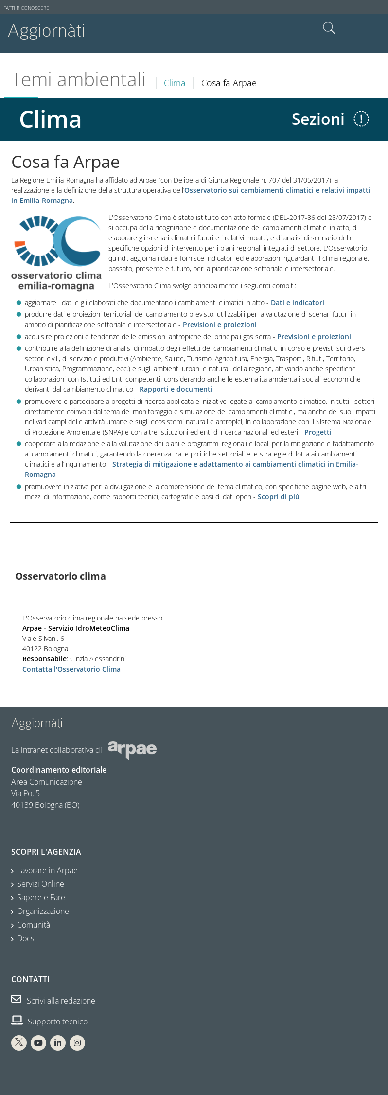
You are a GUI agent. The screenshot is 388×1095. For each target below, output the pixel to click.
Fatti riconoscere (26, 8)
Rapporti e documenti (176, 389)
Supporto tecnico (49, 1021)
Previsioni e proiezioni (220, 324)
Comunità (33, 924)
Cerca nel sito (329, 28)
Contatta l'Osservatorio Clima (71, 669)
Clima (175, 83)
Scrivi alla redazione (53, 1000)
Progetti (318, 432)
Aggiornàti (46, 30)
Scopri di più (279, 496)
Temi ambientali (78, 78)
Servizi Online (40, 883)
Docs (25, 938)
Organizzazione (43, 911)
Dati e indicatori (297, 302)
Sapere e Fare (41, 897)
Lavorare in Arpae (47, 870)
